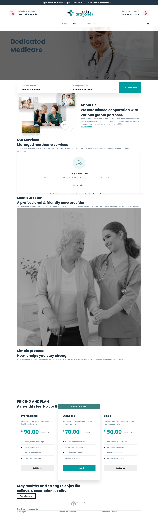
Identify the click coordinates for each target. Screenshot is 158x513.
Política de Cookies (109, 512)
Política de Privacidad (67, 512)
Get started (37, 468)
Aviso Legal (21, 512)
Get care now (130, 87)
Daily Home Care (79, 173)
